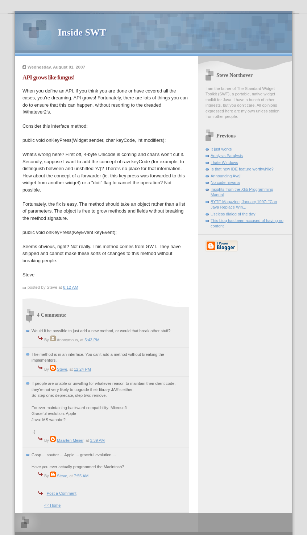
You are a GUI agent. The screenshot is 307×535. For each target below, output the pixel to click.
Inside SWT (82, 32)
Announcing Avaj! (226, 176)
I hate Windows (224, 162)
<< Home (52, 505)
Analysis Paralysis (227, 155)
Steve (62, 369)
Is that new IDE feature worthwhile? (242, 169)
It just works (221, 149)
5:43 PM (91, 340)
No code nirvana (225, 182)
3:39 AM (97, 440)
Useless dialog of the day (233, 214)
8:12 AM (70, 287)
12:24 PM (82, 369)
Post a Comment (61, 493)
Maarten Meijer (70, 440)
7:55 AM (81, 476)
